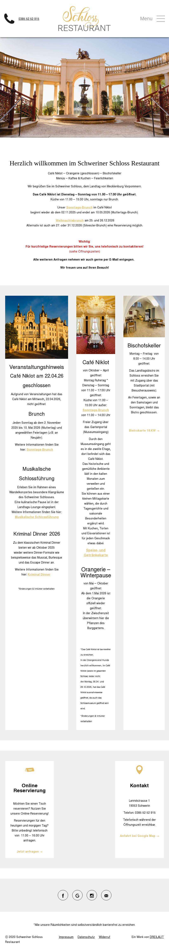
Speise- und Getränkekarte (96, 552)
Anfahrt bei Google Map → (139, 836)
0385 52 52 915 (29, 19)
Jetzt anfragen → (30, 851)
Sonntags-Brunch (79, 207)
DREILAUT (157, 937)
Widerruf (104, 937)
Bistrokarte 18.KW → (144, 430)
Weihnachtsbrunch (70, 220)
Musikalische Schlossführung (37, 517)
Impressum (66, 937)
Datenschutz (86, 937)
